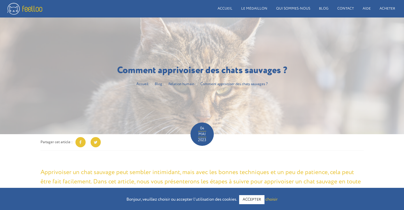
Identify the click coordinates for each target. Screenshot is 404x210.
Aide (367, 8)
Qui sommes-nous (293, 8)
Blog (324, 8)
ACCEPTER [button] (252, 200)
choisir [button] (271, 199)
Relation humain (181, 84)
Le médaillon (254, 8)
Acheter (387, 8)
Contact (345, 8)
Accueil (225, 8)
